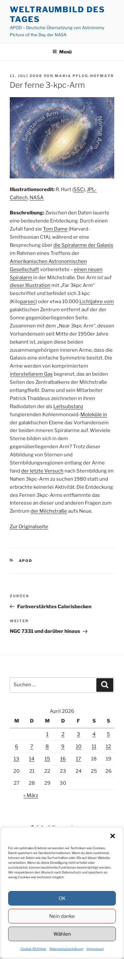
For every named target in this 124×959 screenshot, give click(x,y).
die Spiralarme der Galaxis (83, 245)
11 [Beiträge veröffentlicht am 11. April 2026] (94, 746)
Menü (62, 51)
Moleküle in (93, 414)
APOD (26, 560)
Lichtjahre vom (96, 301)
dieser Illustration (30, 285)
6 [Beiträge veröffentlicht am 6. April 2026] (16, 746)
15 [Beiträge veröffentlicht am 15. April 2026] (47, 759)
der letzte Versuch (42, 471)
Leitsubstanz (68, 406)
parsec (28, 301)
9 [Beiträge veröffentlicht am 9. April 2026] (62, 746)
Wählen (62, 934)
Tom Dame (55, 229)
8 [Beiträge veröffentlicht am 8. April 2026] (47, 746)
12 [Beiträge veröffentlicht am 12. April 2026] (108, 746)
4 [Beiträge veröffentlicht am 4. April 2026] (94, 734)
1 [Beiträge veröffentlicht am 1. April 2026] (47, 734)
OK (62, 898)
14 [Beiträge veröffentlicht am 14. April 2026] (31, 759)
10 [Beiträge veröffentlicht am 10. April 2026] (78, 746)
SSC (79, 189)
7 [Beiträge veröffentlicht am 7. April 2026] (31, 746)
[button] (112, 836)
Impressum (95, 949)
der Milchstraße (49, 511)
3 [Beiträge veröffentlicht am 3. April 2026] (78, 734)
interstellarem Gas (31, 374)
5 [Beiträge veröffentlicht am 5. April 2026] (108, 734)
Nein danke (62, 916)
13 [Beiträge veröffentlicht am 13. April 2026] (16, 759)
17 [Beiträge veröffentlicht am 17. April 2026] (78, 759)
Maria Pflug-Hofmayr (84, 76)
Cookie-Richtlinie (33, 949)
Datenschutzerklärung (66, 949)
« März (30, 795)
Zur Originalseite (29, 527)
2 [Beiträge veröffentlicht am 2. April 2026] (63, 734)
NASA (37, 197)
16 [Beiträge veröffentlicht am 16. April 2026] (63, 759)
